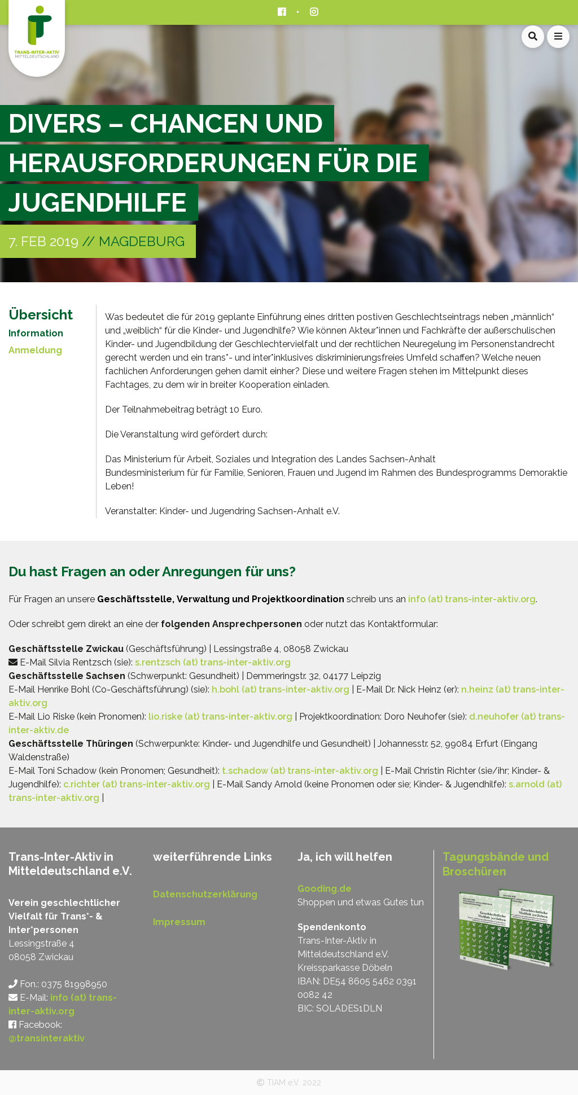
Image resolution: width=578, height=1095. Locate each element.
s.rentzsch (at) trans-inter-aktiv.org (213, 662)
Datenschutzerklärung (205, 894)
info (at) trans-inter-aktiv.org (472, 599)
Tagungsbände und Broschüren (496, 864)
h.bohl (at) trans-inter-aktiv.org (280, 689)
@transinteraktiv (46, 1038)
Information (35, 333)
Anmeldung (35, 350)
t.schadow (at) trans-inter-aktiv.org (300, 770)
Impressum (179, 922)
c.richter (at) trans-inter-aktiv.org (136, 784)
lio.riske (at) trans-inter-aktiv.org (220, 716)
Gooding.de (324, 888)
